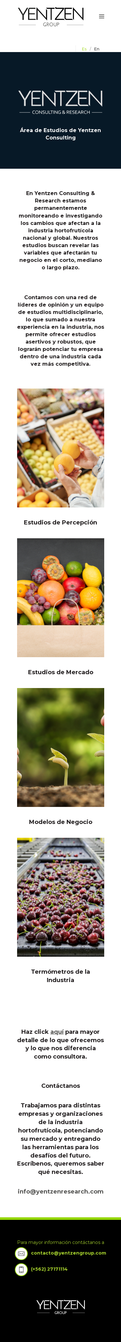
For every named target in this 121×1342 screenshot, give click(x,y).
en (96, 48)
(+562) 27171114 (49, 1269)
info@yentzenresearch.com (61, 1191)
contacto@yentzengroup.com (68, 1253)
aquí (57, 1031)
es (84, 48)
